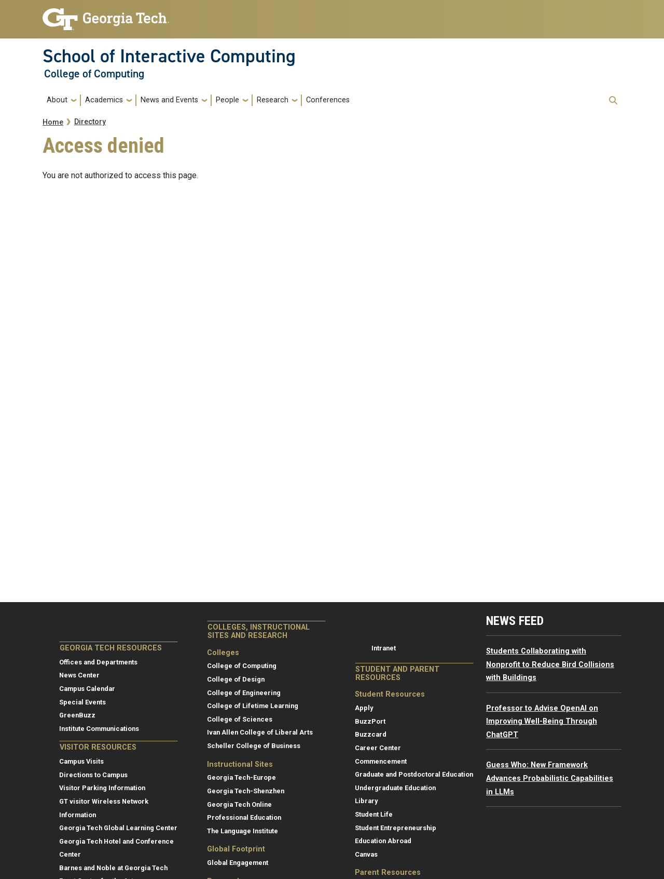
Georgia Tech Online (239, 804)
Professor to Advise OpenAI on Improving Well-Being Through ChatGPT (542, 721)
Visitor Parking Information (102, 788)
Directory (90, 121)
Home (53, 122)
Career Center (378, 748)
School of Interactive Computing (169, 56)
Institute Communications (99, 728)
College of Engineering (244, 693)
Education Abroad (383, 841)
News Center (79, 675)
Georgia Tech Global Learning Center (118, 828)
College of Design (236, 679)
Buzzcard (370, 734)
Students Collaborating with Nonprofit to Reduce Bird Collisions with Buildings (550, 664)
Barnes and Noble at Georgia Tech (113, 868)
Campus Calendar (87, 688)
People (227, 100)
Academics (104, 100)
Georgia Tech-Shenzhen (245, 791)
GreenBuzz (77, 715)
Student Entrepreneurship (395, 828)
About (57, 100)
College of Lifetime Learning (252, 706)
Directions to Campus (93, 775)
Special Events (82, 702)
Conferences (328, 100)
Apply (364, 708)
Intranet (383, 648)
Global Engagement (237, 863)
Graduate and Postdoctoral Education (414, 774)
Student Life (374, 814)
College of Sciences (239, 719)
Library (366, 801)
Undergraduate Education (395, 788)
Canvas (366, 854)
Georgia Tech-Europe (241, 777)
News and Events (169, 100)
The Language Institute (242, 831)
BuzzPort (370, 721)
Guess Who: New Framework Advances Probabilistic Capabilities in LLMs (549, 778)
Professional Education (244, 817)
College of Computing (94, 74)
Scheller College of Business (253, 746)
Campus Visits (81, 761)
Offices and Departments (98, 662)
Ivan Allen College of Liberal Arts (260, 732)
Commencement (381, 761)
